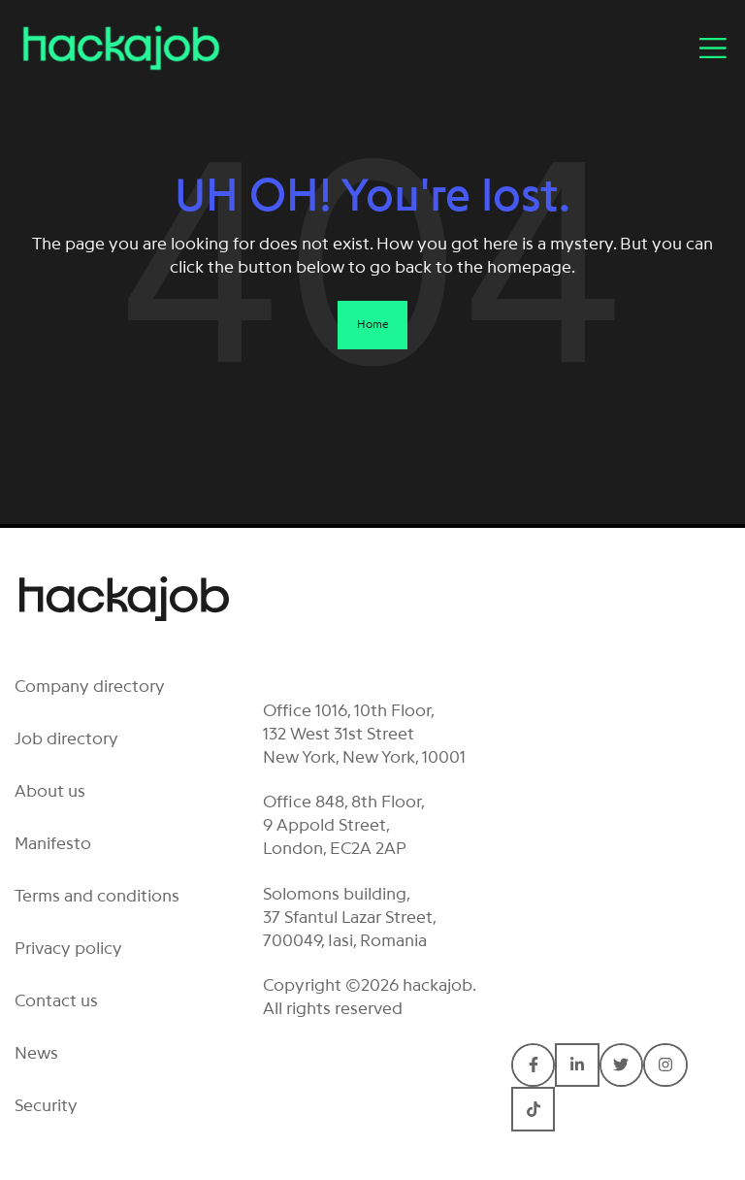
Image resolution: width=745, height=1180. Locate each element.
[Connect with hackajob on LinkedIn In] (577, 1065)
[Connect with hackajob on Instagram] (665, 1065)
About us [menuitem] (50, 791)
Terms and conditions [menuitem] (97, 895)
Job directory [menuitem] (66, 738)
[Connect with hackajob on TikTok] (533, 1109)
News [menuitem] (36, 1053)
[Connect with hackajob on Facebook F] (533, 1065)
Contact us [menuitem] (56, 1000)
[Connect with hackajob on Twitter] (621, 1065)
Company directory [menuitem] (90, 686)
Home (372, 324)
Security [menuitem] (46, 1105)
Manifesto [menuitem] (53, 843)
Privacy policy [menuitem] (68, 948)
